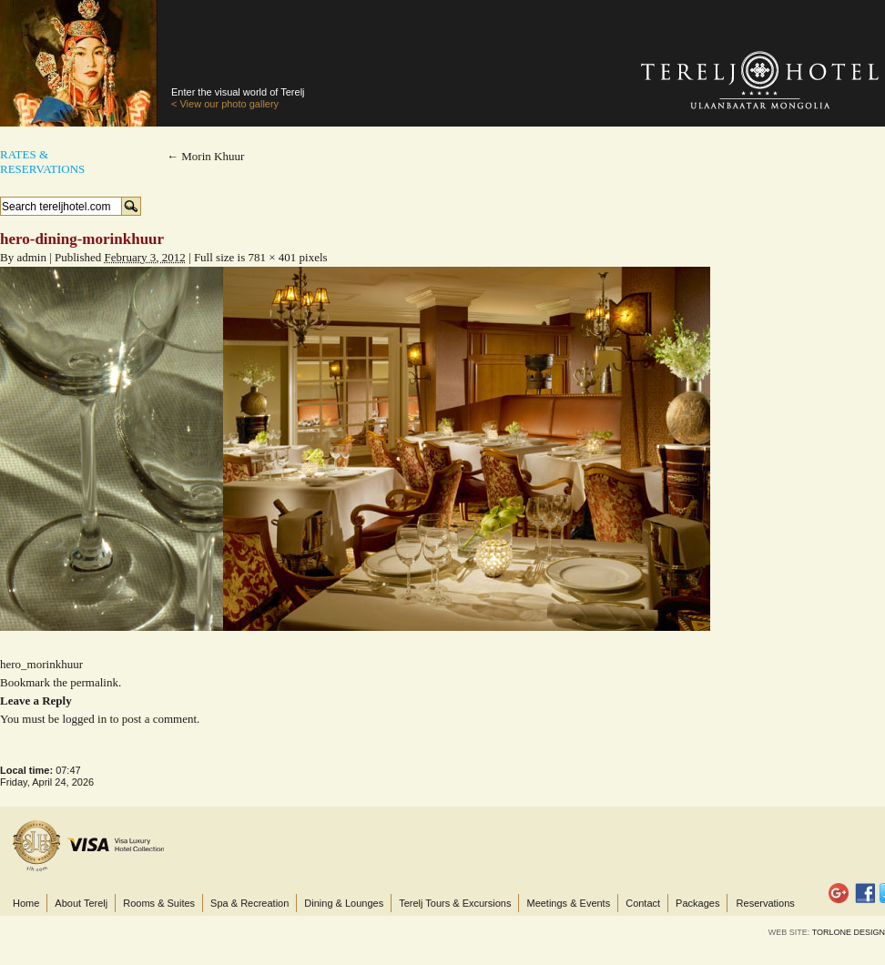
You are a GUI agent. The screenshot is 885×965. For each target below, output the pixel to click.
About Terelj (81, 903)
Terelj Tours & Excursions (455, 903)
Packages (697, 903)
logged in (84, 719)
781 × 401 (272, 257)
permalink (94, 682)
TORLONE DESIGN (848, 932)
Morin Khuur (205, 156)
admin (31, 257)
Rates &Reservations (42, 161)
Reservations (766, 903)
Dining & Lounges (343, 903)
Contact (643, 903)
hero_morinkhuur (41, 664)
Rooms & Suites (159, 903)
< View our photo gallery (225, 103)
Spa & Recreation (249, 903)
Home (26, 903)
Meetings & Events (568, 903)
